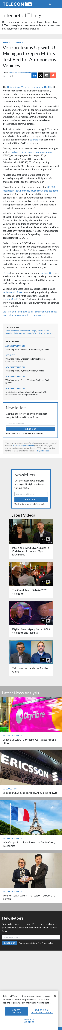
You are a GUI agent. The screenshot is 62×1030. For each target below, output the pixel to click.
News (40, 330)
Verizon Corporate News (20, 72)
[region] (29, 1010)
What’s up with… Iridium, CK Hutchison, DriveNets (28, 349)
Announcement (12, 330)
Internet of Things (22, 15)
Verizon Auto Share (12, 292)
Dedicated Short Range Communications (31, 152)
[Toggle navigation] (56, 4)
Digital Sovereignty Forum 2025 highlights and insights (31, 631)
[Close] (55, 996)
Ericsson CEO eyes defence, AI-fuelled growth (30, 792)
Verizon (50, 333)
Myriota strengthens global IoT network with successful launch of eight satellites (25, 393)
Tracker (42, 333)
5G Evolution (10, 789)
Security (10, 355)
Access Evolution (15, 346)
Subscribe (30, 429)
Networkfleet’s (11, 299)
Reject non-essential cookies (42, 1011)
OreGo (6, 273)
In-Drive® (46, 273)
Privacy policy (37, 433)
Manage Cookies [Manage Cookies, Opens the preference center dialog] (29, 1020)
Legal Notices (43, 451)
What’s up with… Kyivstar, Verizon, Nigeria (24, 370)
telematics (35, 139)
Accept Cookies (16, 1011)
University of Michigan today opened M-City (29, 87)
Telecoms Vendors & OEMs (25, 333)
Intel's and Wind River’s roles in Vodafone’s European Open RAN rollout (30, 551)
